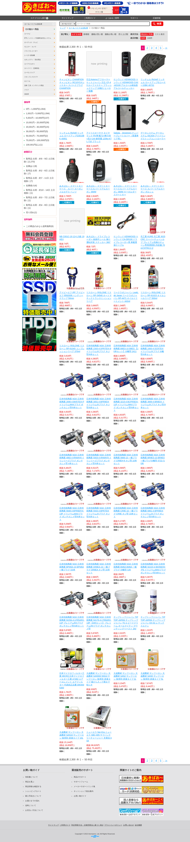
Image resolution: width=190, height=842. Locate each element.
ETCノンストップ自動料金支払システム (37, 38)
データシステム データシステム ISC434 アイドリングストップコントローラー (153, 136)
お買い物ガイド (80, 796)
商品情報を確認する (33, 786)
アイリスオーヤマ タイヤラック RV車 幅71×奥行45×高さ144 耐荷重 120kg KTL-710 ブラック (98, 137)
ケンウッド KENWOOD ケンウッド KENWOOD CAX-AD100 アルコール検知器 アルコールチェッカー (126, 83)
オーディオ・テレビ (31, 42)
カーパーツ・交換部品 (31, 68)
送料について (30, 805)
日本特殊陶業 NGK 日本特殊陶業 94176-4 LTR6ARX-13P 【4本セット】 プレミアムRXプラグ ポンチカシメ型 (98, 623)
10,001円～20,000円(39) (37, 122)
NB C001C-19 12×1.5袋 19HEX (71, 238)
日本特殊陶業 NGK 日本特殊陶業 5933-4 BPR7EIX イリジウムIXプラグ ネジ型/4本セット (98, 512)
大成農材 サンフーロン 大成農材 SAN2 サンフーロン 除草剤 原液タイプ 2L (126, 676)
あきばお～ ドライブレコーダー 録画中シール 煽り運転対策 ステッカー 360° (98, 239)
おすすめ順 (76, 34)
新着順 (86, 34)
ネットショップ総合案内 (83, 791)
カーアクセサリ (29, 64)
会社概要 (138, 825)
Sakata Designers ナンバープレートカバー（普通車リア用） (126, 136)
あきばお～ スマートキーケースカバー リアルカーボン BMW (98, 189)
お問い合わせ (128, 825)
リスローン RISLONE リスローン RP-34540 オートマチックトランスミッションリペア (98, 296)
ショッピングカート (33, 791)
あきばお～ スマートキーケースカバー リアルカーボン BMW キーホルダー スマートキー (125, 190)
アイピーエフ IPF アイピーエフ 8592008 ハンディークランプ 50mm (72, 295)
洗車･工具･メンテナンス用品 (34, 85)
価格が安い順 (97, 34)
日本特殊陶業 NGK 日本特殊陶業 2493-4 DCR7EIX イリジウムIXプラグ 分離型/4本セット (153, 350)
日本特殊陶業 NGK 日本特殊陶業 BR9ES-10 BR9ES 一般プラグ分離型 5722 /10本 (153, 459)
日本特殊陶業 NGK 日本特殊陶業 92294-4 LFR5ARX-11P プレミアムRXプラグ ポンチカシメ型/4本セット (71, 621)
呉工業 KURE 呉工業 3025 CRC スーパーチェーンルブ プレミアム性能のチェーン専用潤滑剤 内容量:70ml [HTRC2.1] (153, 242)
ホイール (27, 81)
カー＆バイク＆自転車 (33, 24)
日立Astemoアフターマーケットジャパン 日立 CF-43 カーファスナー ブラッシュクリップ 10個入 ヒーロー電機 (99, 85)
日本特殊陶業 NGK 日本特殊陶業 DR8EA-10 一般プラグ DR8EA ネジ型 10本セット (98, 568)
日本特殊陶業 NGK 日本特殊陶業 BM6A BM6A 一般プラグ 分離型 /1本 (126, 567)
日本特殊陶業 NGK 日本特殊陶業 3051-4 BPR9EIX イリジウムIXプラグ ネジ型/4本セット (98, 403)
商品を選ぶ (29, 782)
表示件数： (135, 38)
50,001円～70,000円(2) (37, 136)
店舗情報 (156, 18)
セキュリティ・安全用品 (32, 59)
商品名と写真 (147, 34)
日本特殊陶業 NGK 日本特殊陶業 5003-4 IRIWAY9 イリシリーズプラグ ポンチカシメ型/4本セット (98, 459)
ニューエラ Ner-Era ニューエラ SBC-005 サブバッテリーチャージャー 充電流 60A (99, 736)
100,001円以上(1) (34, 145)
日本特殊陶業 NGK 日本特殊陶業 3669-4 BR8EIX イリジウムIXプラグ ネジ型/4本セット (153, 403)
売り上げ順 (123, 34)
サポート (134, 18)
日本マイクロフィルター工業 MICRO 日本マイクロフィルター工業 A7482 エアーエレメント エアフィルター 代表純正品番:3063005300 (71, 680)
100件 (149, 38)
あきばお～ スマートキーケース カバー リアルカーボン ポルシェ (153, 189)
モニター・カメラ (30, 47)
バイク (26, 90)
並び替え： (66, 34)
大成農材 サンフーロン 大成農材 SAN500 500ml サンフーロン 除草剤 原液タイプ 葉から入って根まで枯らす (98, 679)
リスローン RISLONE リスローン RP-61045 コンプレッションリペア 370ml (71, 348)
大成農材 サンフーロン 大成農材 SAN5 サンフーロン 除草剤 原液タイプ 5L (153, 676)
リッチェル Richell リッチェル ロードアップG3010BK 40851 (71, 136)
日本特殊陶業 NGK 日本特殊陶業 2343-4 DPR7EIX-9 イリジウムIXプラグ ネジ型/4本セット (98, 350)
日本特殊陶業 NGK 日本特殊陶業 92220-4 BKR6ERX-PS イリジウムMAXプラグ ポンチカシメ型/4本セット (153, 568)
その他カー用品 (32, 29)
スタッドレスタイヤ (31, 77)
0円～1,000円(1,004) (36, 109)
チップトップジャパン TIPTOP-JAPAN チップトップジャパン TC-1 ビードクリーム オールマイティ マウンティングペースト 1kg (126, 623)
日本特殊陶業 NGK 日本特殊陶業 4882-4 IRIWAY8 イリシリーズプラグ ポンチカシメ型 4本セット (71, 459)
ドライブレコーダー (31, 51)
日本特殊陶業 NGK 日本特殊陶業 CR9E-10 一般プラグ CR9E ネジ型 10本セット (126, 512)
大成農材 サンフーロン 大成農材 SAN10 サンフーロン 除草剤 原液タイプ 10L (71, 735)
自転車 (26, 94)
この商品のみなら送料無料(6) (40, 226)
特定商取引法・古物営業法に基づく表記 (87, 825)
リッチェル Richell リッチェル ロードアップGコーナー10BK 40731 (153, 82)
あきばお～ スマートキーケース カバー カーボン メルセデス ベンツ (71, 189)
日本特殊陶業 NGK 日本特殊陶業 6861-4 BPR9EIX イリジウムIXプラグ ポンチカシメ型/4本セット (153, 512)
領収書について (31, 777)
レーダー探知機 (29, 55)
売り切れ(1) (31, 212)
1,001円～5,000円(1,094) (38, 113)
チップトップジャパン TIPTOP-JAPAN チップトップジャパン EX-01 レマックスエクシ (153, 621)
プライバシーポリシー (113, 825)
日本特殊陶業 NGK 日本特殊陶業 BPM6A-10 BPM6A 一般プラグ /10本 (71, 567)
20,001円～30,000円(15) (37, 127)
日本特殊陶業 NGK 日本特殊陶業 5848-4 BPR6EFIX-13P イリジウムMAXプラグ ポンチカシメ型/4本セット (72, 514)
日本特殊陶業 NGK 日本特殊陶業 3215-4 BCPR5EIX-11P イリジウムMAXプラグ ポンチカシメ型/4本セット (126, 404)
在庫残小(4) (31, 185)
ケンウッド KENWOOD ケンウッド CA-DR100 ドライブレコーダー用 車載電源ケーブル (126, 240)
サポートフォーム (81, 782)
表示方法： (135, 34)
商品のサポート (80, 777)
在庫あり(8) (31, 166)
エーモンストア (29, 72)
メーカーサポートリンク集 (84, 786)
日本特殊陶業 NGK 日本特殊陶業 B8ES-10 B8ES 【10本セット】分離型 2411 (126, 348)
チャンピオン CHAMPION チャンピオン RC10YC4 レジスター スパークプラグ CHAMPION (71, 83)
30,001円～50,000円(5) (37, 131)
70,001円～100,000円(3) (37, 140)
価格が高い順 (110, 34)
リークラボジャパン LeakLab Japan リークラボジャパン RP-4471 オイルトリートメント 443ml (126, 296)
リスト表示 (159, 34)
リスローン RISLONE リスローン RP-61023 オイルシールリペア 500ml (153, 295)
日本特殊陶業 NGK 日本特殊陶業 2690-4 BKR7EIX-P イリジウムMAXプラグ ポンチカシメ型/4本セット (71, 403)
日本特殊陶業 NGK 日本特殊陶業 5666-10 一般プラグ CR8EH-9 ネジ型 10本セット (126, 459)
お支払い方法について (34, 810)
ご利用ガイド (90, 18)
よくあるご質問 (112, 18)
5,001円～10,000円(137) (37, 118)
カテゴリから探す (39, 18)
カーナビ (27, 34)
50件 (143, 38)
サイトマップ (67, 18)
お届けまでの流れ (32, 801)
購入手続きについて (33, 796)
